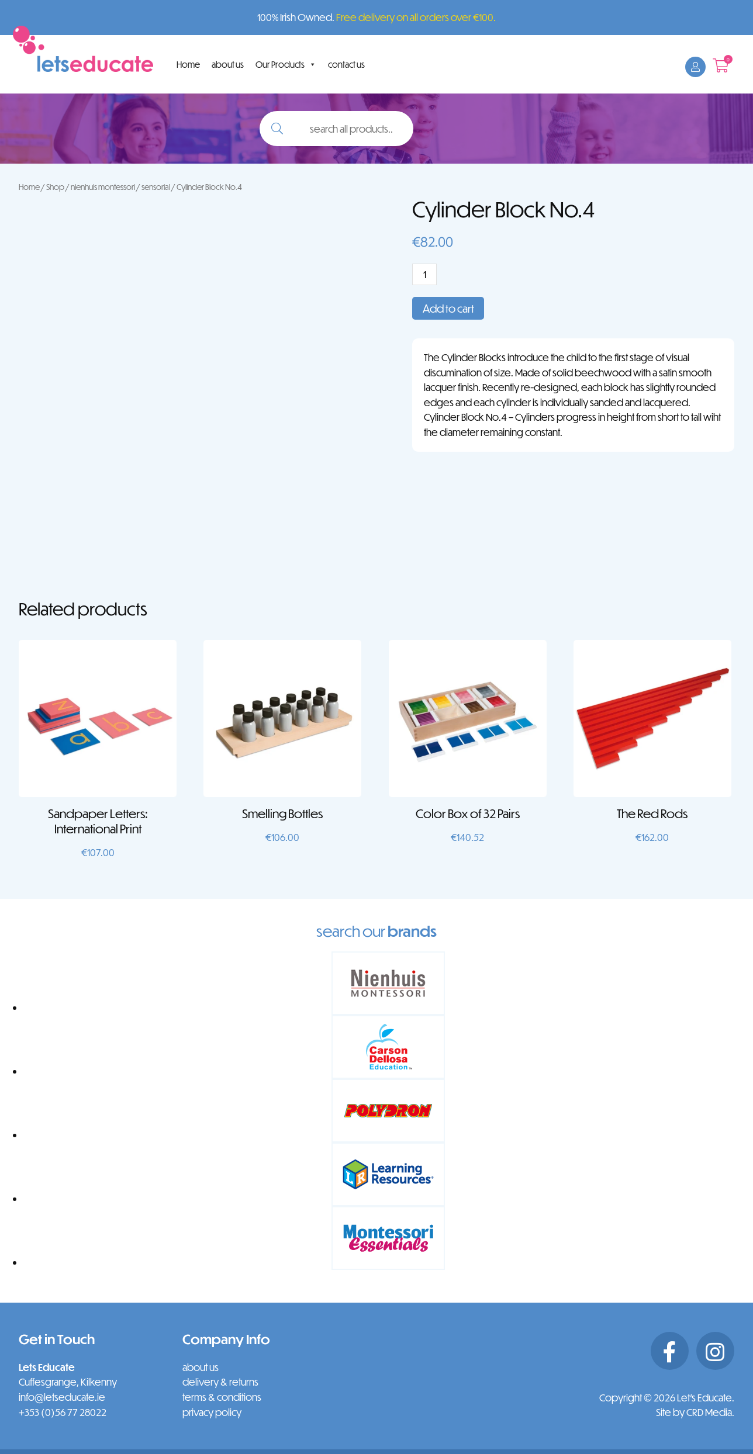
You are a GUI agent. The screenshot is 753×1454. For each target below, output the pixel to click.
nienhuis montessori (103, 187)
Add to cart (448, 308)
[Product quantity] (424, 274)
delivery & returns (220, 1382)
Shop (55, 187)
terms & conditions (221, 1397)
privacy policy (211, 1412)
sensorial (155, 187)
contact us (346, 64)
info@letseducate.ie (62, 1397)
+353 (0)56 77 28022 (62, 1412)
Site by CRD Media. (695, 1412)
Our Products (285, 64)
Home (188, 64)
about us (228, 64)
